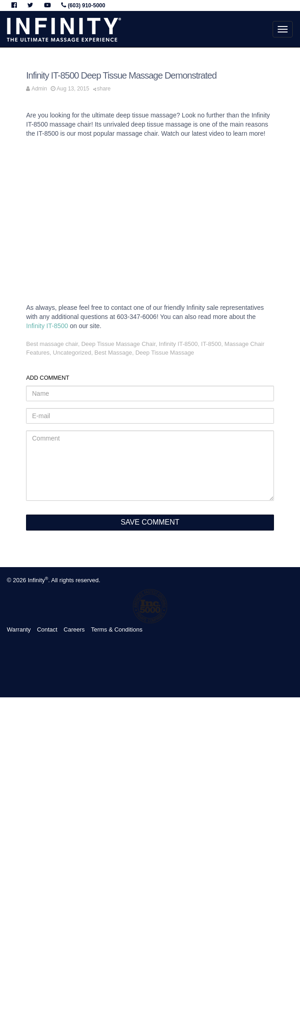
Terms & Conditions (116, 629)
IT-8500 (211, 343)
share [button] (102, 88)
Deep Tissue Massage (164, 352)
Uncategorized (72, 352)
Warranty (19, 629)
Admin (39, 88)
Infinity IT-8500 (47, 325)
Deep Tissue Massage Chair (118, 343)
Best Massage (113, 352)
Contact (47, 629)
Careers (73, 629)
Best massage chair (52, 343)
